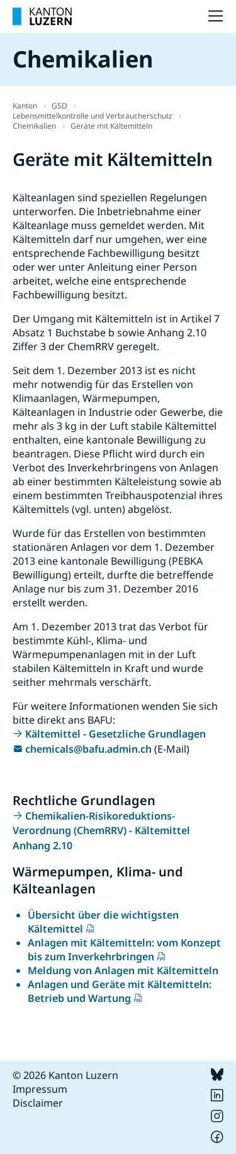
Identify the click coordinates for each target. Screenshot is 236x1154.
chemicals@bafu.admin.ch (88, 749)
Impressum (40, 1089)
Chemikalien (34, 126)
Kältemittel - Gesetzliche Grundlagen (115, 734)
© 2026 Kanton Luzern (65, 1075)
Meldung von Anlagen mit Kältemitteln (123, 970)
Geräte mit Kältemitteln (111, 126)
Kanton (25, 105)
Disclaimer (38, 1103)
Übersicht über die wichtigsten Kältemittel (103, 922)
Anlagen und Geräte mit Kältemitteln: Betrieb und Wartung (119, 991)
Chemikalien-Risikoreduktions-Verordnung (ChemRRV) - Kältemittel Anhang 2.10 (101, 830)
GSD (59, 105)
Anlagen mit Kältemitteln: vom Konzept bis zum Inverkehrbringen (124, 949)
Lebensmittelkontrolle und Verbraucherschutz (92, 115)
